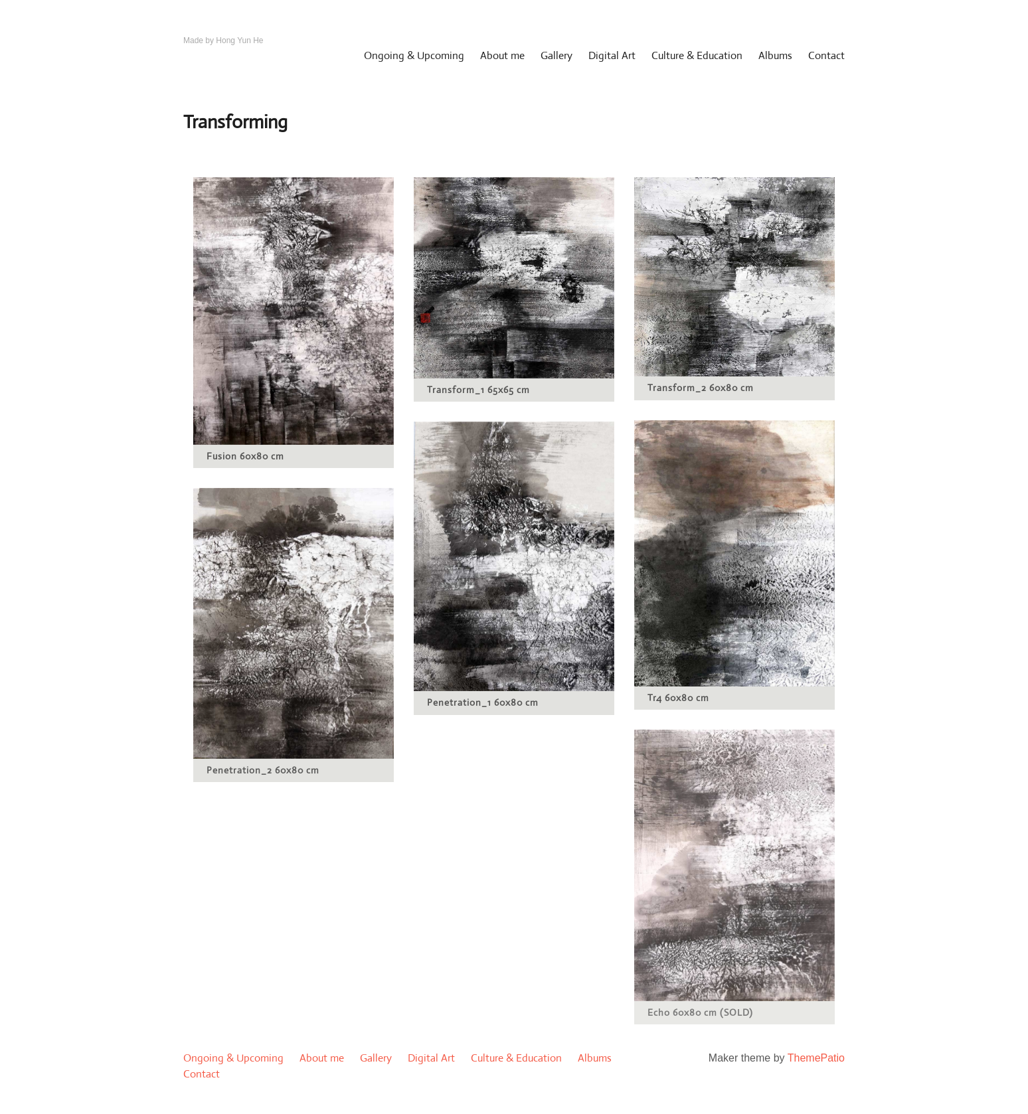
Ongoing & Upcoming (414, 55)
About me (502, 55)
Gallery (556, 55)
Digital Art (612, 55)
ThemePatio (816, 1058)
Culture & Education (696, 55)
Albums (775, 55)
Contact (826, 55)
